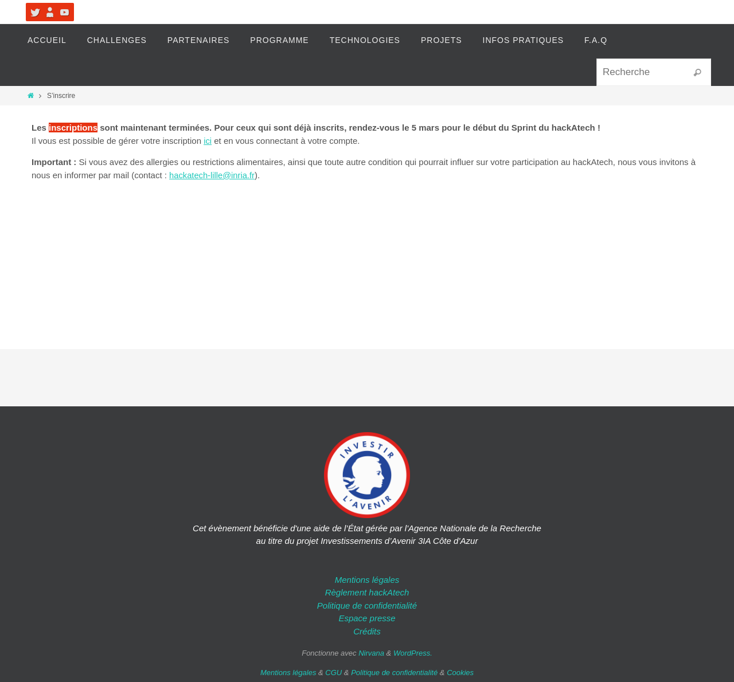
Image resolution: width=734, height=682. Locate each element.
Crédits (367, 631)
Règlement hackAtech (367, 592)
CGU (333, 672)
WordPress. (412, 653)
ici (208, 141)
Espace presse (366, 618)
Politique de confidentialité (367, 605)
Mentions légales (367, 580)
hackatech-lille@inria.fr (212, 175)
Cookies (460, 672)
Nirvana (371, 653)
